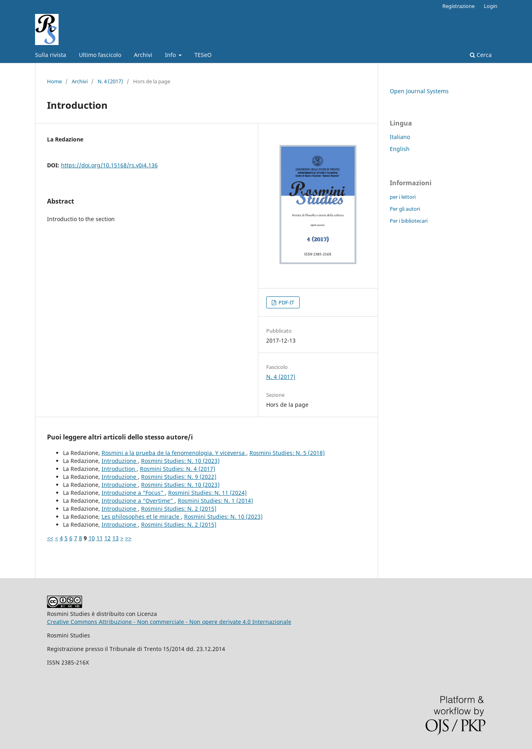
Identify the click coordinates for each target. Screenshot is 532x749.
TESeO (203, 55)
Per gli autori (405, 208)
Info (171, 55)
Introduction (119, 469)
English (400, 149)
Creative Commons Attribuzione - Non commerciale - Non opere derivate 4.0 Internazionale (169, 621)
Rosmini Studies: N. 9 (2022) (178, 476)
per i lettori (403, 196)
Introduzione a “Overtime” (138, 500)
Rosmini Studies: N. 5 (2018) (287, 453)
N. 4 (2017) (110, 81)
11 (99, 538)
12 (107, 538)
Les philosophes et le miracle (141, 516)
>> (128, 538)
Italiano (400, 137)
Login (490, 6)
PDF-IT (285, 302)
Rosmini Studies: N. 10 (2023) (180, 461)
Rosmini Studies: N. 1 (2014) (215, 500)
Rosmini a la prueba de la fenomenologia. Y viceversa (174, 453)
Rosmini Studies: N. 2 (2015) (178, 508)
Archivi (143, 55)
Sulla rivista (50, 55)
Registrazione (458, 6)
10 (91, 538)
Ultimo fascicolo (100, 55)
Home (54, 81)
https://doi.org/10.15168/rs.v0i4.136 (109, 165)
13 (115, 538)
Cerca (481, 55)
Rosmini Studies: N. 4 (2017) (177, 469)
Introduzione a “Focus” (133, 492)
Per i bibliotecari (409, 220)
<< (50, 538)
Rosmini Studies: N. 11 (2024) (207, 492)
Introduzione (120, 461)
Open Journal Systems (419, 91)
